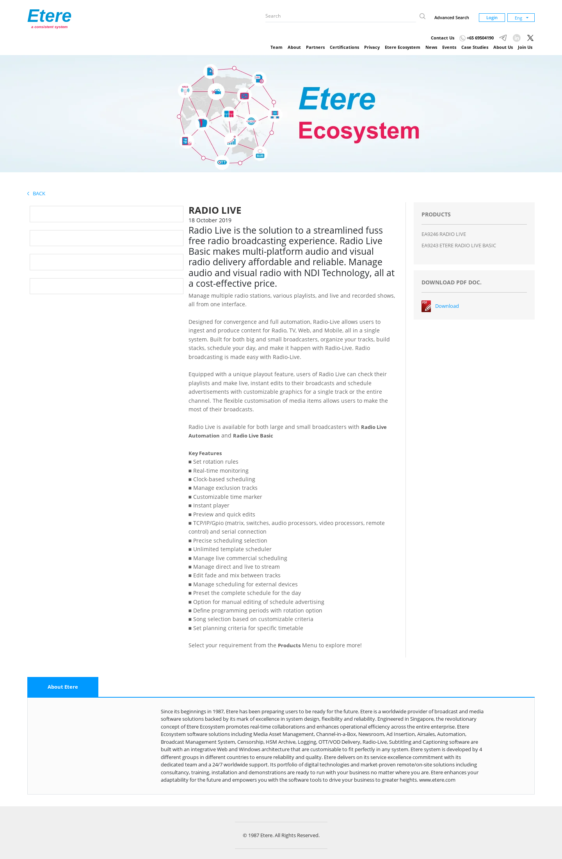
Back (36, 193)
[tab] (62, 687)
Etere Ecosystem (402, 47)
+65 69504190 (476, 38)
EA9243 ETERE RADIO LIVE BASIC (459, 245)
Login (492, 17)
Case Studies (474, 47)
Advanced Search (451, 17)
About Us (503, 47)
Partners (315, 47)
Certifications (344, 47)
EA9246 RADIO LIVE (444, 234)
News (431, 47)
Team (276, 47)
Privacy (372, 47)
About (294, 47)
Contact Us (442, 38)
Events (449, 47)
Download (447, 305)
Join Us (525, 47)
